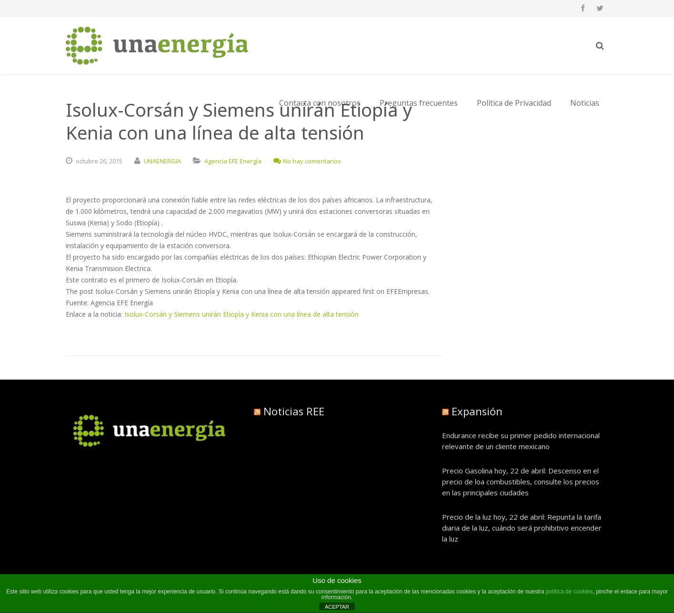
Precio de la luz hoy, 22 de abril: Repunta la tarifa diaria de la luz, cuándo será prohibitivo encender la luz (522, 527)
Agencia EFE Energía (233, 161)
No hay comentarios (307, 161)
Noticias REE (293, 411)
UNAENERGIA (162, 161)
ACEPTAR (337, 607)
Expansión (477, 411)
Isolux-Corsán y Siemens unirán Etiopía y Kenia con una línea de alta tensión (241, 314)
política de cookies (569, 591)
